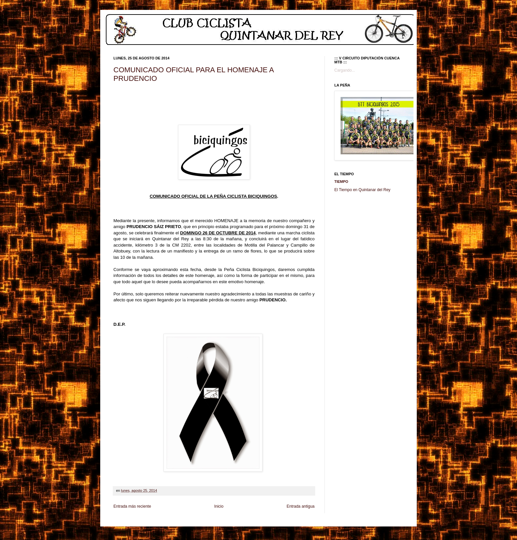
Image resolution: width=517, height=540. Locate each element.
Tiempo (341, 182)
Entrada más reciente (132, 506)
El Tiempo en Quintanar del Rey (362, 189)
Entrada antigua (301, 506)
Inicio (219, 506)
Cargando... (344, 70)
